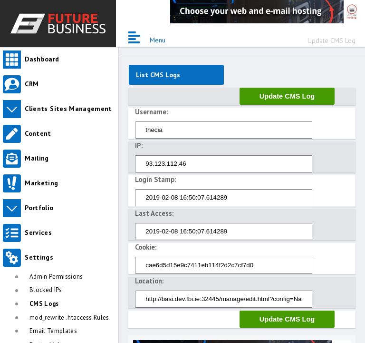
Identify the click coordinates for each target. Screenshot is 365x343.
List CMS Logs (158, 75)
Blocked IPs (45, 290)
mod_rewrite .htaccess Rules (69, 317)
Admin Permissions (56, 276)
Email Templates (53, 331)
